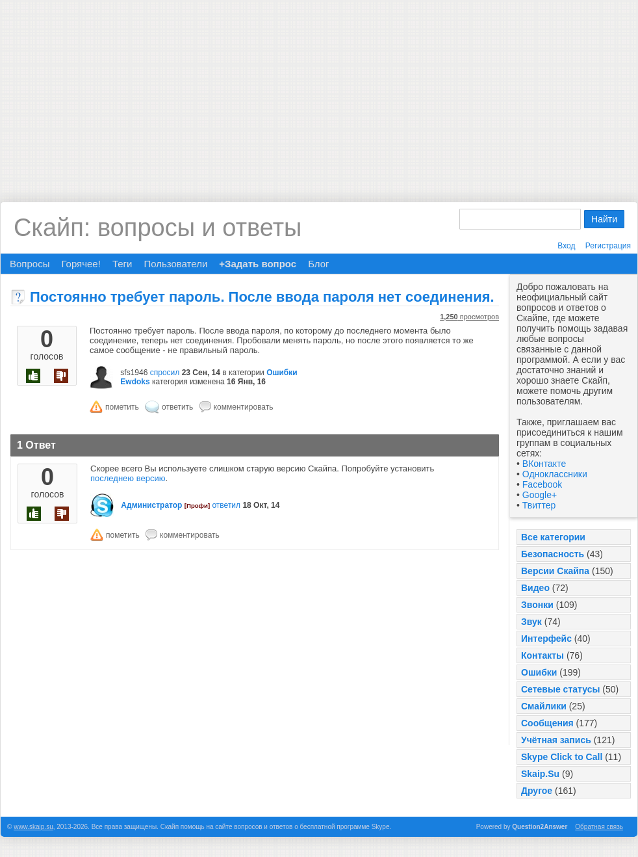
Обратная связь (599, 826)
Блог (318, 263)
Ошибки (539, 672)
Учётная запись (556, 740)
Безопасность (552, 554)
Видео (535, 588)
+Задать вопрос (257, 263)
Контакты (542, 655)
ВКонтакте (544, 463)
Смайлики (544, 706)
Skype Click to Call (561, 757)
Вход (566, 245)
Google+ (539, 495)
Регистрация (608, 245)
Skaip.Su (540, 774)
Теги (122, 263)
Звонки (537, 605)
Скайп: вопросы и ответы (157, 227)
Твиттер (538, 505)
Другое (536, 790)
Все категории (553, 537)
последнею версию (127, 478)
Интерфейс (546, 638)
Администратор (151, 505)
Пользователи (175, 263)
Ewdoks (134, 381)
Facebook (542, 484)
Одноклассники (554, 474)
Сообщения (547, 723)
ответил (226, 505)
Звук (531, 621)
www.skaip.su (33, 826)
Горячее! (80, 263)
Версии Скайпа (555, 571)
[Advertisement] (319, 91)
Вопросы (29, 263)
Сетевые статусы (560, 689)
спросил (165, 372)
